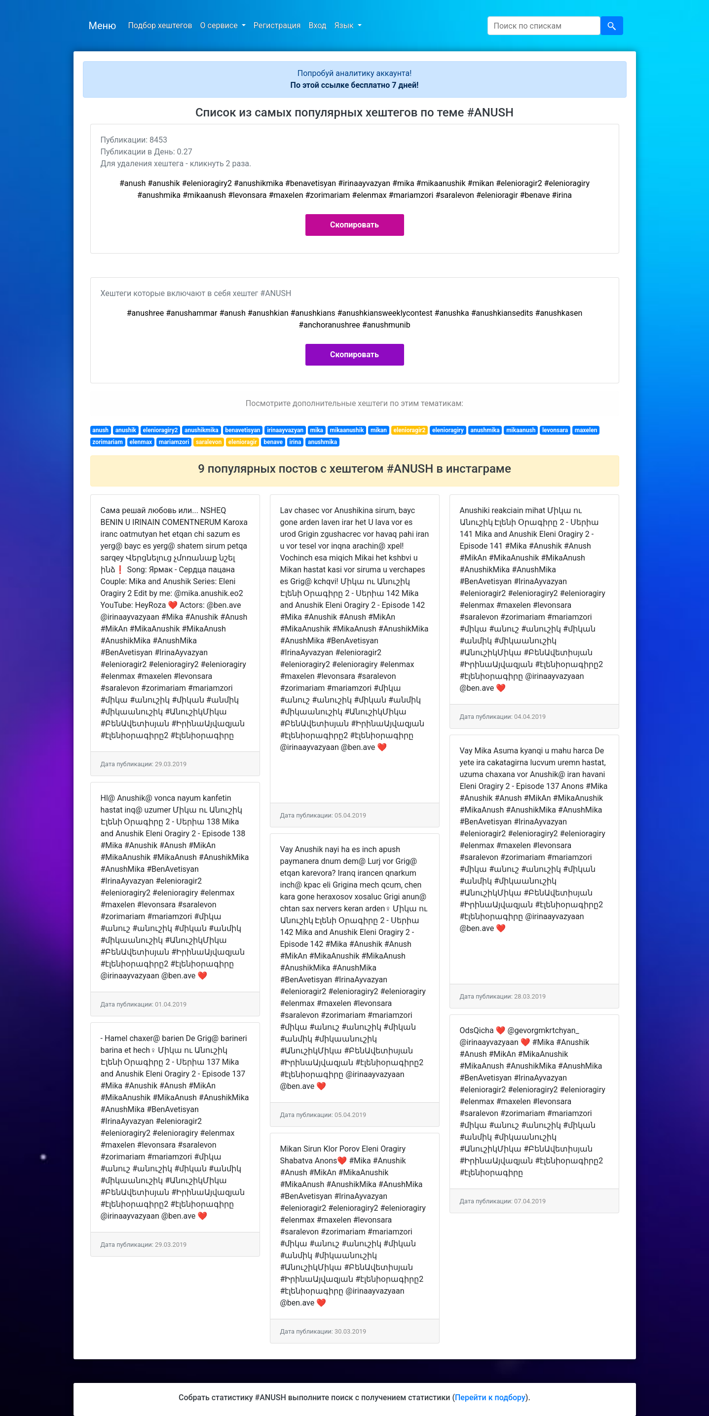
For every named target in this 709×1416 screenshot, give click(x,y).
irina (295, 442)
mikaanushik (347, 430)
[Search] (543, 25)
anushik (125, 430)
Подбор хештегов (160, 25)
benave (273, 442)
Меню (102, 26)
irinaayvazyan (285, 430)
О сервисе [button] (220, 25)
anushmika (484, 430)
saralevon (209, 442)
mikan (379, 430)
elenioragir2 (410, 430)
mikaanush (520, 430)
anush (100, 430)
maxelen (586, 430)
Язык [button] (344, 25)
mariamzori (174, 442)
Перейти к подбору (490, 1397)
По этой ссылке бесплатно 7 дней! (355, 85)
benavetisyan (242, 430)
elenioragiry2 (160, 430)
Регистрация (277, 25)
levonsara (555, 430)
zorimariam (107, 442)
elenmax (140, 442)
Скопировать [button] (354, 224)
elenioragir (242, 442)
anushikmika (202, 430)
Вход (317, 25)
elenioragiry (448, 430)
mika (316, 430)
